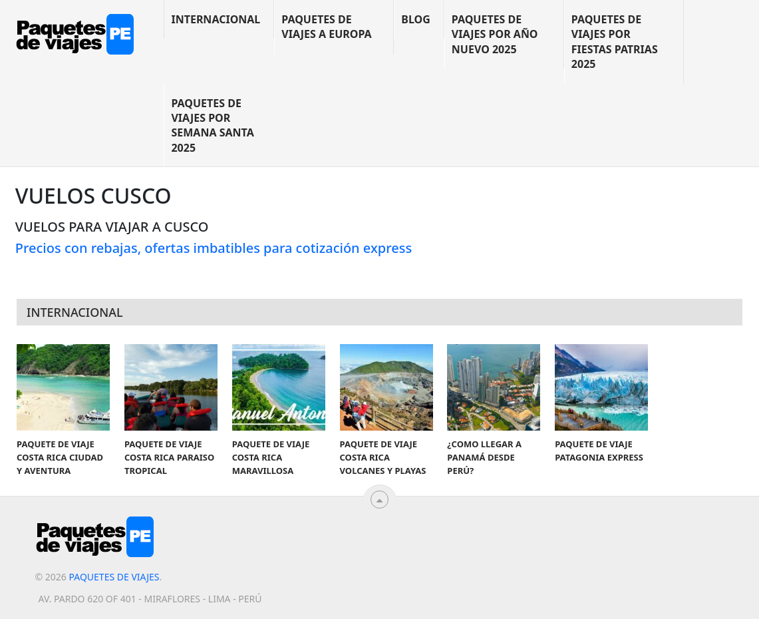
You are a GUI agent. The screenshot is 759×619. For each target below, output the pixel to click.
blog (415, 19)
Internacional (215, 19)
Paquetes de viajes (114, 576)
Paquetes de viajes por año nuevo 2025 (495, 34)
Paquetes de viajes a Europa (326, 26)
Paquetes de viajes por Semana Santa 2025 (212, 125)
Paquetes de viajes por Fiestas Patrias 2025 (614, 41)
